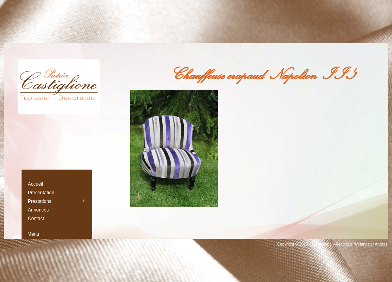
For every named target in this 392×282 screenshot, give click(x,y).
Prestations (56, 201)
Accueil (35, 184)
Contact (36, 218)
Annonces (38, 210)
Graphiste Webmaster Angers (361, 244)
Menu (33, 234)
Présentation (41, 192)
